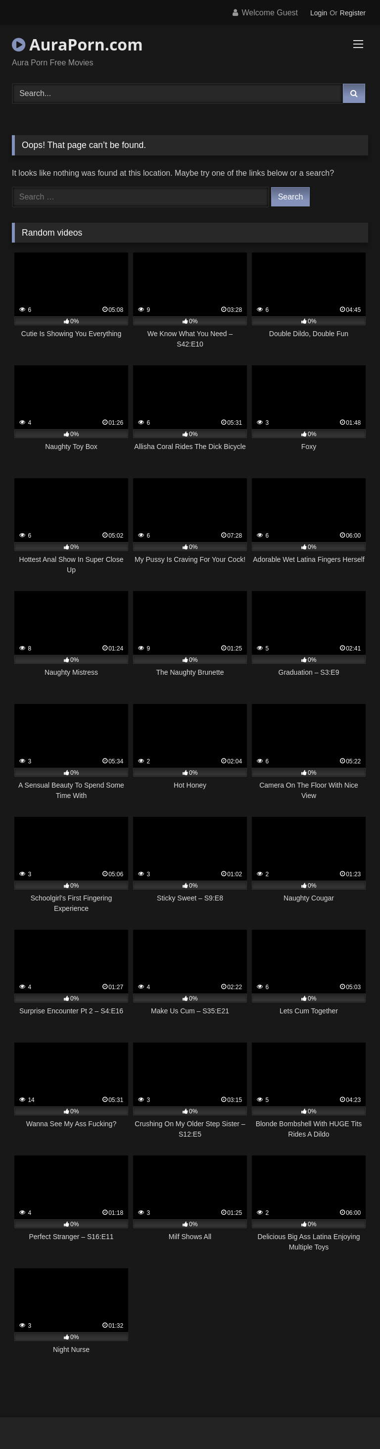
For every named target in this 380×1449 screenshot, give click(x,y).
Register (353, 13)
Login (318, 13)
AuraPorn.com (77, 44)
